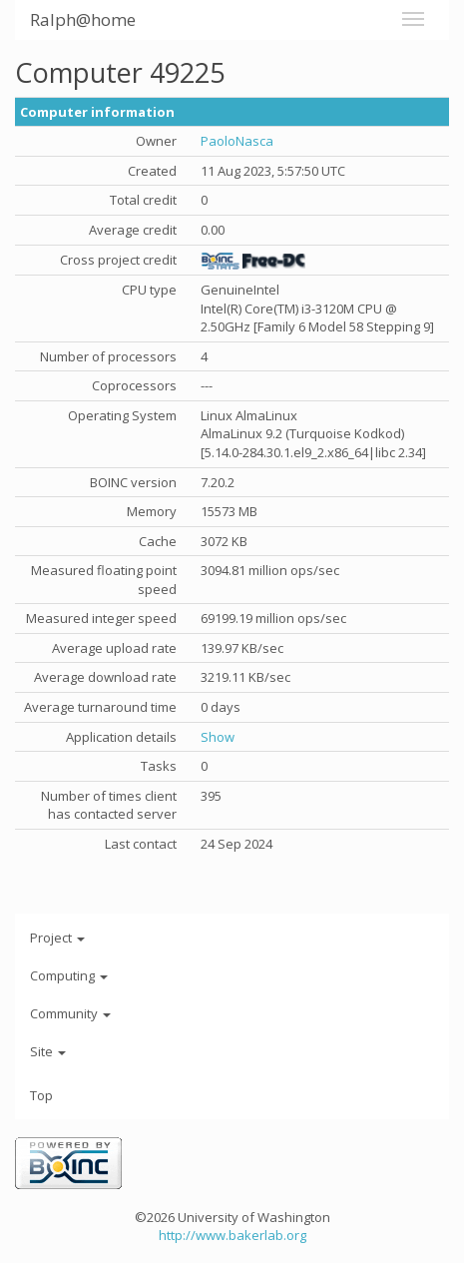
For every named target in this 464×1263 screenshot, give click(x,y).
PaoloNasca (237, 141)
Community (70, 1013)
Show (217, 737)
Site (48, 1051)
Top (41, 1095)
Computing (69, 975)
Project (57, 938)
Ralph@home (83, 19)
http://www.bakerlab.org (232, 1235)
